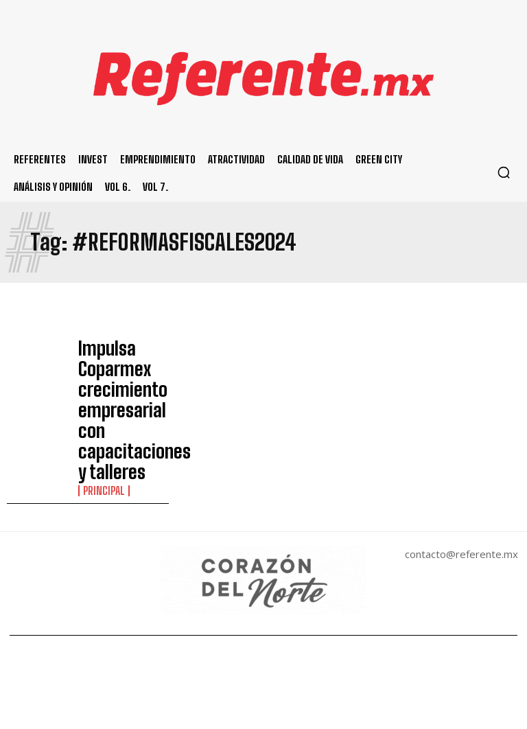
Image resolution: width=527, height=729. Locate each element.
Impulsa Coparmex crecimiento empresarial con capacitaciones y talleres (119, 368)
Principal (100, 407)
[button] (503, 172)
